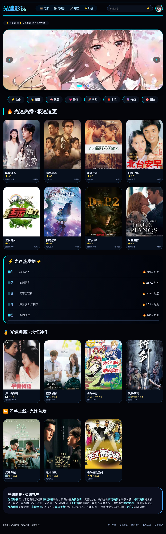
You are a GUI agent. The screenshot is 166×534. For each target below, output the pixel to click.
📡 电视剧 (59, 8)
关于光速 (112, 525)
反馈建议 (158, 525)
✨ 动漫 (88, 8)
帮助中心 (123, 525)
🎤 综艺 (74, 8)
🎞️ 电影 (44, 8)
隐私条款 (135, 525)
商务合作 (147, 525)
